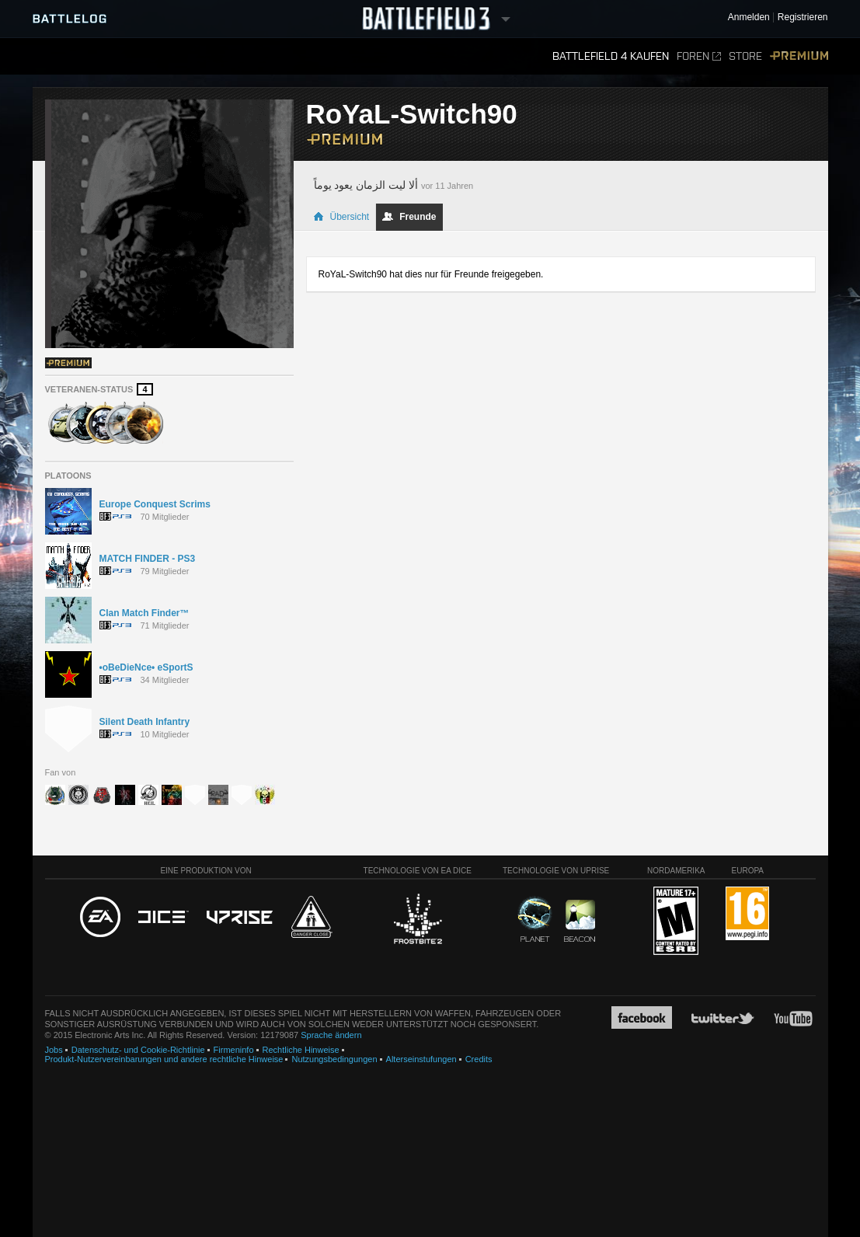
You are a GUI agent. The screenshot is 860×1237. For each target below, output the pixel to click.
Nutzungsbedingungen (334, 1059)
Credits (479, 1059)
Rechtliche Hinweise (301, 1049)
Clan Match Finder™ (144, 613)
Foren (699, 56)
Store (745, 56)
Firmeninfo (234, 1049)
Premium (799, 56)
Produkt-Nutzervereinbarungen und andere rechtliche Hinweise (164, 1059)
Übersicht (341, 216)
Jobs (54, 1049)
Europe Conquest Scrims (155, 504)
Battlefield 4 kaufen (610, 56)
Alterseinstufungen (421, 1059)
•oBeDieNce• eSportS (146, 667)
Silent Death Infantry (144, 721)
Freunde (409, 216)
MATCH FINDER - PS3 (147, 558)
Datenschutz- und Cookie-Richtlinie (138, 1049)
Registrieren (803, 17)
